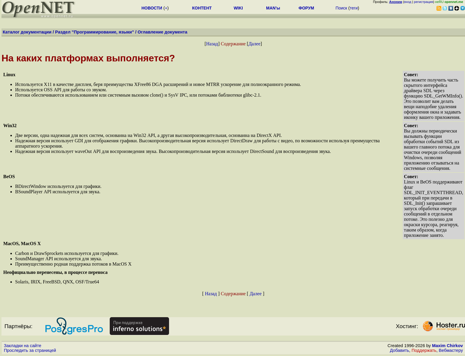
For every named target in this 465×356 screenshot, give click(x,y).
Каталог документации (27, 32)
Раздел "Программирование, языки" (94, 32)
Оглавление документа (162, 32)
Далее (254, 43)
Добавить (399, 350)
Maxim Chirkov (447, 345)
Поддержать (424, 350)
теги (354, 8)
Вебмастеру (451, 350)
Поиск (341, 8)
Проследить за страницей (30, 350)
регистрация (423, 2)
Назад (212, 43)
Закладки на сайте (22, 345)
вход (407, 2)
